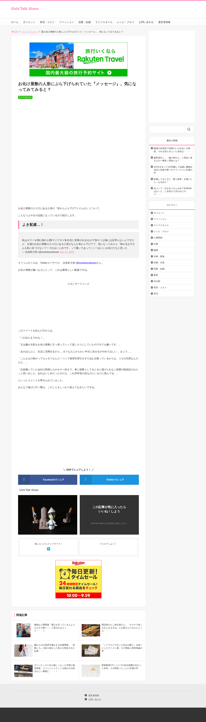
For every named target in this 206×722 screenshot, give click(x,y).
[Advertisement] (78, 307)
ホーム (14, 22)
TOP (14, 31)
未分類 (157, 281)
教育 (156, 275)
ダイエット (29, 22)
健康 (156, 250)
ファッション (66, 22)
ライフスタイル (104, 22)
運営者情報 (164, 22)
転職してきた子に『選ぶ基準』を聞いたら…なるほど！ (173, 180)
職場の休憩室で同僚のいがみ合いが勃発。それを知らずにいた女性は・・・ (172, 150)
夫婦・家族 (159, 256)
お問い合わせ (146, 22)
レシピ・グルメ (125, 22)
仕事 (156, 244)
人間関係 (158, 237)
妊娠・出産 (159, 262)
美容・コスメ (47, 22)
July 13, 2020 (67, 252)
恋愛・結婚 (84, 22)
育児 (156, 293)
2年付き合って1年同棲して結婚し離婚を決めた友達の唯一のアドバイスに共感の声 (173, 170)
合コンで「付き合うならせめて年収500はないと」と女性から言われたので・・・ (173, 191)
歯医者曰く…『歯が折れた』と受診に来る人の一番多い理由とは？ (173, 159)
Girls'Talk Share (25, 9)
